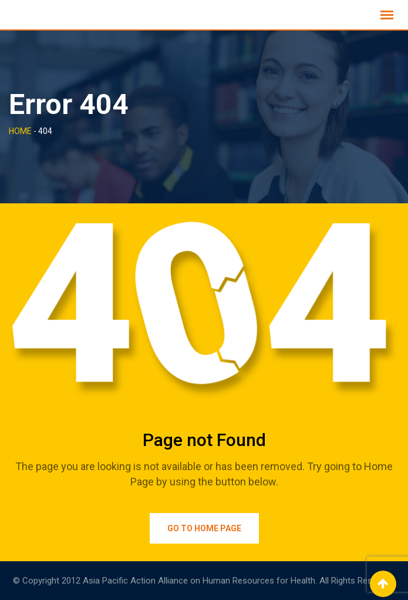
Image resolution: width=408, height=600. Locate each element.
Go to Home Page (204, 528)
